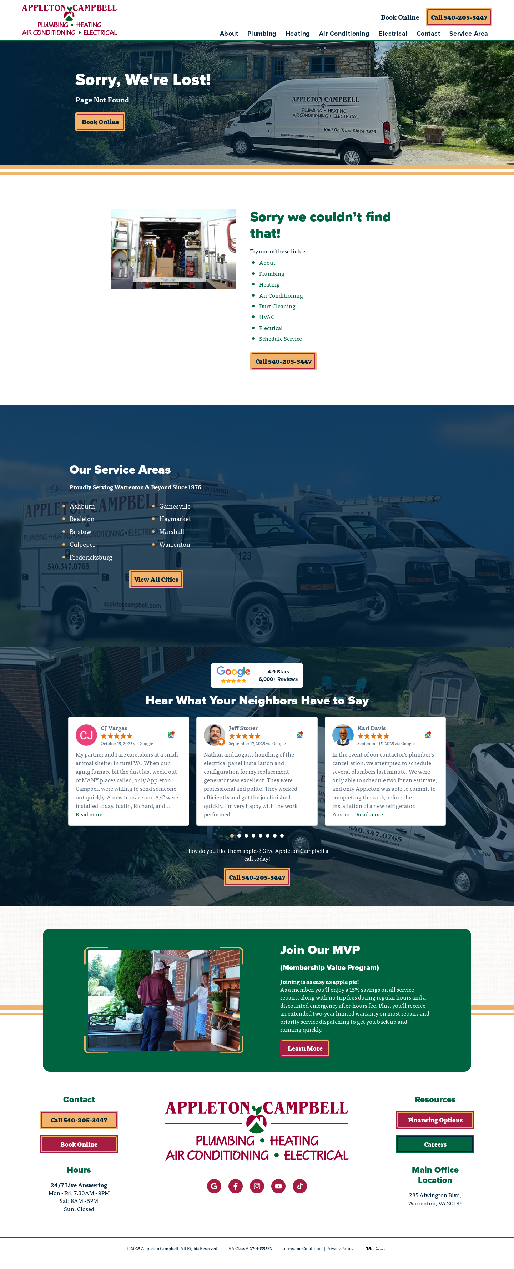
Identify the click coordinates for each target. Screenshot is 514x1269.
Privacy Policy (339, 1251)
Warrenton (174, 546)
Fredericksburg (91, 558)
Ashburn (82, 507)
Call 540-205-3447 (459, 17)
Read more (89, 816)
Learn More (305, 1051)
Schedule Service (280, 340)
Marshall (171, 533)
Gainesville (174, 507)
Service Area (468, 33)
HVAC (266, 318)
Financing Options (435, 1123)
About (229, 33)
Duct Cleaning (277, 307)
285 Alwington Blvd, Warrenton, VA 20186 (435, 1203)
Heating (298, 33)
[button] (232, 838)
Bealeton (82, 520)
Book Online (400, 17)
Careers (435, 1147)
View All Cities (156, 581)
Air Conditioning (344, 33)
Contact (428, 33)
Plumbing (262, 33)
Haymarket (175, 520)
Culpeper (82, 546)
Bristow (80, 533)
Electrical (392, 33)
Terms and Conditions (302, 1251)
